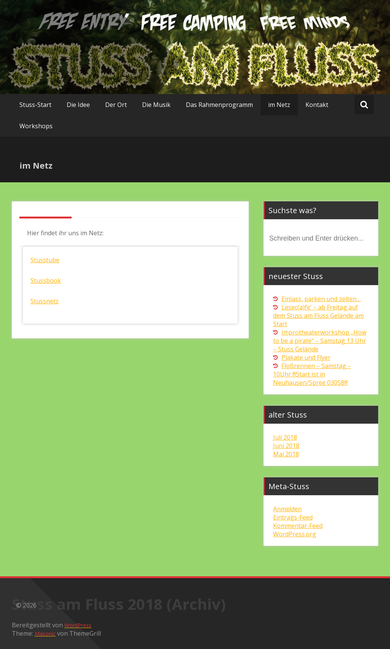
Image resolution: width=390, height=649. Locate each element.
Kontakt (316, 104)
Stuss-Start (35, 104)
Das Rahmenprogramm (219, 104)
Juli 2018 (285, 437)
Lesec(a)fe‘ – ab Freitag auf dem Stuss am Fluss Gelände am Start (318, 315)
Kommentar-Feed (298, 525)
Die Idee (78, 104)
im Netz (279, 104)
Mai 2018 (286, 454)
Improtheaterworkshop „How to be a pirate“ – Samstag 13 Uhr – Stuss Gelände (319, 340)
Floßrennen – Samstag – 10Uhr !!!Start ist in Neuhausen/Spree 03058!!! (312, 374)
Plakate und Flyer (306, 357)
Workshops (36, 126)
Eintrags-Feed (293, 517)
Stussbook (45, 280)
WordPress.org (294, 534)
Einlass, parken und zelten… (321, 299)
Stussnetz (44, 301)
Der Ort (116, 104)
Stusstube (44, 260)
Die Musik (156, 104)
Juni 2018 (286, 446)
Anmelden (287, 509)
